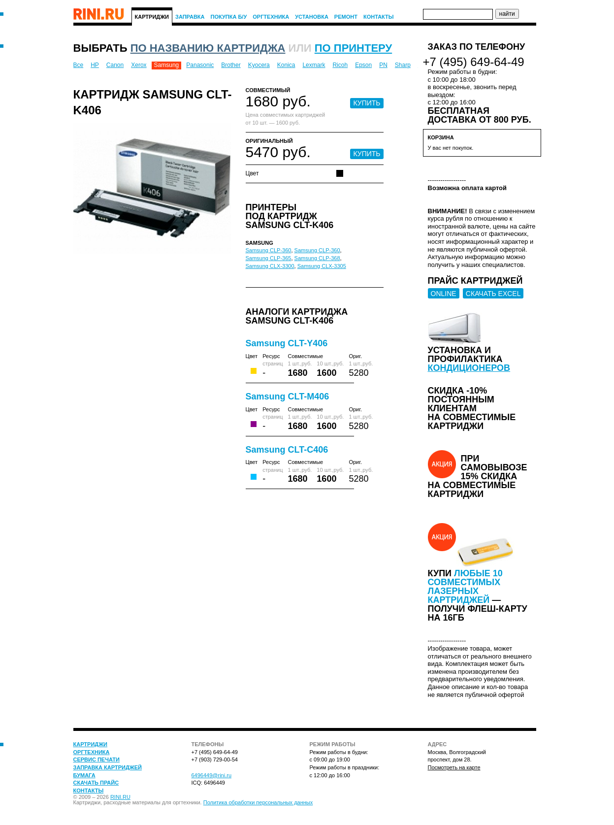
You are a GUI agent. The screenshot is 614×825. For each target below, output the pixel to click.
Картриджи (152, 17)
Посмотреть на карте (454, 767)
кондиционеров (469, 368)
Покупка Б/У (229, 17)
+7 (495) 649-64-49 (473, 61)
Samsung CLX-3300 (270, 266)
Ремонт (345, 17)
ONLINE (443, 293)
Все (78, 65)
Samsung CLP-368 (317, 258)
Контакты (378, 17)
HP (95, 65)
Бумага (84, 775)
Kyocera (259, 65)
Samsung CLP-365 (268, 258)
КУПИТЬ (366, 103)
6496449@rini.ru (212, 775)
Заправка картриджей (107, 767)
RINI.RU (120, 797)
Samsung (166, 65)
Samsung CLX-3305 (321, 266)
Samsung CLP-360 (268, 250)
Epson (363, 65)
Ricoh (340, 65)
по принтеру (353, 48)
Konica (286, 65)
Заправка (190, 17)
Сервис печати (96, 759)
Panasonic (200, 65)
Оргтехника (271, 17)
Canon (115, 65)
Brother (230, 65)
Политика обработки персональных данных (258, 802)
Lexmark (313, 65)
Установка (311, 17)
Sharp (403, 65)
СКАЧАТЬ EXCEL (493, 293)
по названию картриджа (208, 48)
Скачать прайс (96, 783)
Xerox (138, 65)
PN (383, 65)
